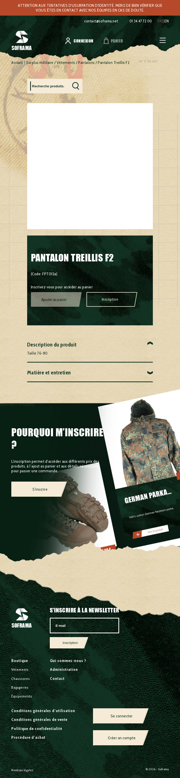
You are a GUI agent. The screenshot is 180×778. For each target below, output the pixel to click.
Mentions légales (22, 770)
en (166, 21)
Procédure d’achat (28, 737)
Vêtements (66, 62)
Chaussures (20, 678)
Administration (64, 669)
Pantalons (86, 62)
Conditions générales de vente (39, 719)
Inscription (110, 299)
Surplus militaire (40, 62)
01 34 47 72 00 (139, 21)
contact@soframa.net (95, 21)
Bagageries (20, 687)
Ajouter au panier (54, 299)
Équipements (21, 696)
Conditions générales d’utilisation (43, 710)
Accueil (17, 62)
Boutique (19, 660)
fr (160, 21)
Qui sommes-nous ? (68, 660)
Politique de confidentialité (36, 728)
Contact (57, 678)
